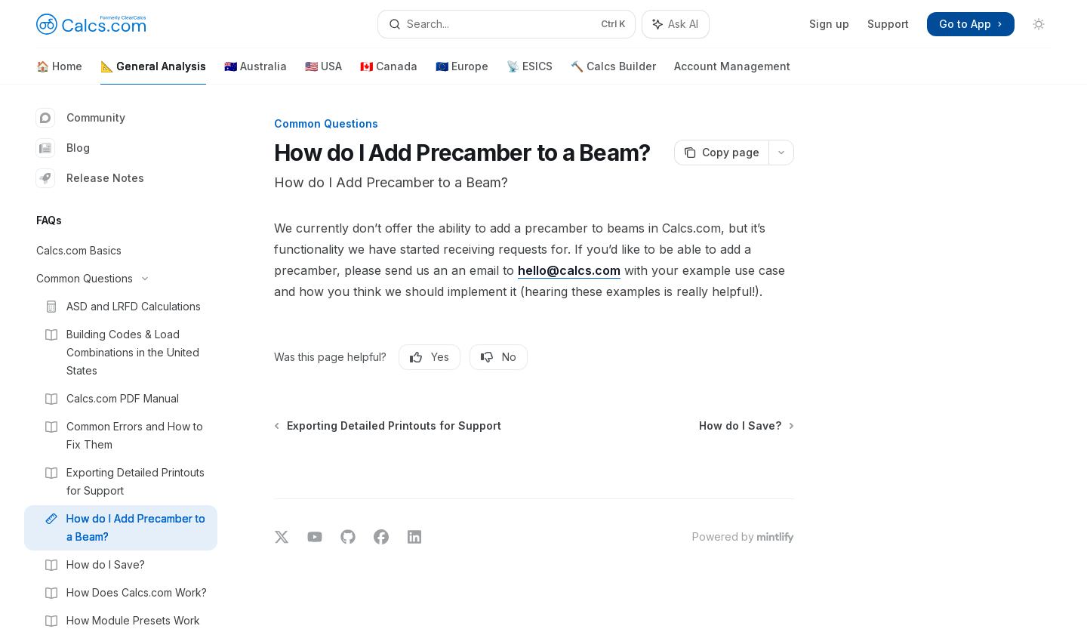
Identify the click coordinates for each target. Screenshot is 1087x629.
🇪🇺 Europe (462, 72)
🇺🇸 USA (323, 72)
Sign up (829, 23)
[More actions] (781, 152)
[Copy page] (721, 152)
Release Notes (90, 178)
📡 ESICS (530, 72)
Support (888, 23)
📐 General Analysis (153, 72)
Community (80, 118)
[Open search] (506, 24)
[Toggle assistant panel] (675, 24)
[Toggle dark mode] (1039, 24)
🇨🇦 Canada (388, 72)
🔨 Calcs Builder (613, 72)
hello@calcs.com (569, 270)
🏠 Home (59, 72)
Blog (63, 148)
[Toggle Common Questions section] (120, 278)
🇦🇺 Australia (255, 72)
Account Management (732, 72)
